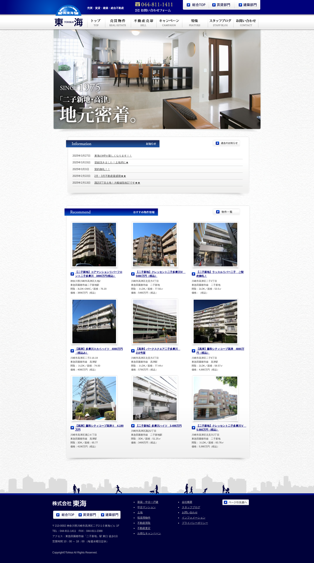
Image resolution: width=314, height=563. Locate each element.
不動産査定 (143, 528)
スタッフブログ (191, 507)
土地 (140, 512)
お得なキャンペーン (149, 533)
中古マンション (146, 507)
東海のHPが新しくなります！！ (113, 155)
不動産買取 (143, 522)
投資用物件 (143, 517)
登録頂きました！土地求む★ (111, 162)
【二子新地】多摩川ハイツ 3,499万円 (159, 425)
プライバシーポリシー (195, 522)
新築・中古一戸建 (147, 502)
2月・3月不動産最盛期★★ (110, 176)
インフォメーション (193, 517)
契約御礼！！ (102, 169)
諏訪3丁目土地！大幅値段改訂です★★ (117, 182)
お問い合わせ (190, 512)
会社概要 (187, 502)
